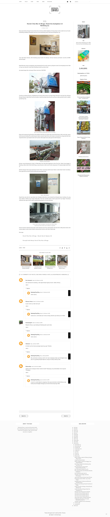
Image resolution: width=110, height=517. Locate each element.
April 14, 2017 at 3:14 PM (44, 379)
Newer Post (24, 415)
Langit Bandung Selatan (80, 460)
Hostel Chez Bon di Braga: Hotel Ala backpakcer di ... (82, 489)
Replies (28, 288)
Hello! (26, 1)
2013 (75, 505)
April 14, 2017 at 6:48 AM (36, 366)
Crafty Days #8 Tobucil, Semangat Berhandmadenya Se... (82, 499)
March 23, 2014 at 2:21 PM (45, 313)
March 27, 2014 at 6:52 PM (45, 292)
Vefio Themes (62, 512)
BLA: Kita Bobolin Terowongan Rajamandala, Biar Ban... (81, 467)
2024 (75, 429)
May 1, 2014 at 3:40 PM (35, 343)
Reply (27, 284)
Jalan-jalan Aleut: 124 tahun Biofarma (83, 497)
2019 (75, 436)
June (76, 451)
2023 (75, 430)
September (77, 448)
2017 (75, 438)
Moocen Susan (29, 301)
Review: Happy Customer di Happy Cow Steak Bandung (83, 462)
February (77, 502)
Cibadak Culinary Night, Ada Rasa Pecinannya (82, 475)
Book (43, 1)
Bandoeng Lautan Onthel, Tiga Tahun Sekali (83, 479)
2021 (75, 433)
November (77, 446)
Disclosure (49, 1)
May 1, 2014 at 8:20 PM (44, 355)
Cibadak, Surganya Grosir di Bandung (82, 501)
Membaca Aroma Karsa (84, 156)
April (76, 454)
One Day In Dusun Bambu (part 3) (82, 493)
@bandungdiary (83, 75)
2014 (75, 443)
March (76, 456)
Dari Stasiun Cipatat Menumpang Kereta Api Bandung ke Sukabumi (83, 118)
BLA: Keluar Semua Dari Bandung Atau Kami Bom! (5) (83, 464)
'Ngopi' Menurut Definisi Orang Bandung (83, 138)
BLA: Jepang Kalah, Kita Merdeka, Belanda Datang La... (83, 471)
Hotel (44, 21)
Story (32, 1)
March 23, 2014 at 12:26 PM (38, 301)
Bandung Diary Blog (35, 292)
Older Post (66, 415)
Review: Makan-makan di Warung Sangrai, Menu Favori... (83, 458)
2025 (75, 427)
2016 (75, 440)
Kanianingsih (29, 322)
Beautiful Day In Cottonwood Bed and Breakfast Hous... (83, 482)
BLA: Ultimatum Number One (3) (81, 469)
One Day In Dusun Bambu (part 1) (82, 495)
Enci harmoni (29, 280)
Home (20, 1)
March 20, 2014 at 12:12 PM (38, 280)
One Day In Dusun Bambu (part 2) (82, 494)
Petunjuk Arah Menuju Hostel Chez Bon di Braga (83, 484)
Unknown (28, 343)
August (76, 450)
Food (38, 1)
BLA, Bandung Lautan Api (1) (81, 473)
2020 (75, 434)
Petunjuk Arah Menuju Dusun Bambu (82, 491)
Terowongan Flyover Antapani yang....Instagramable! (83, 98)
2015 (75, 441)
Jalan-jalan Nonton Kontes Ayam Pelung (83, 477)
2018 (75, 437)
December (77, 444)
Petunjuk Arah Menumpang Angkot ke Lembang (83, 176)
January (76, 504)
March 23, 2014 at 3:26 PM (37, 322)
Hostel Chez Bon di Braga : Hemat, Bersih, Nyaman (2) (83, 487)
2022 (75, 431)
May (76, 453)
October (77, 447)
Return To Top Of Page (55, 514)
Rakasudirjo (28, 366)
